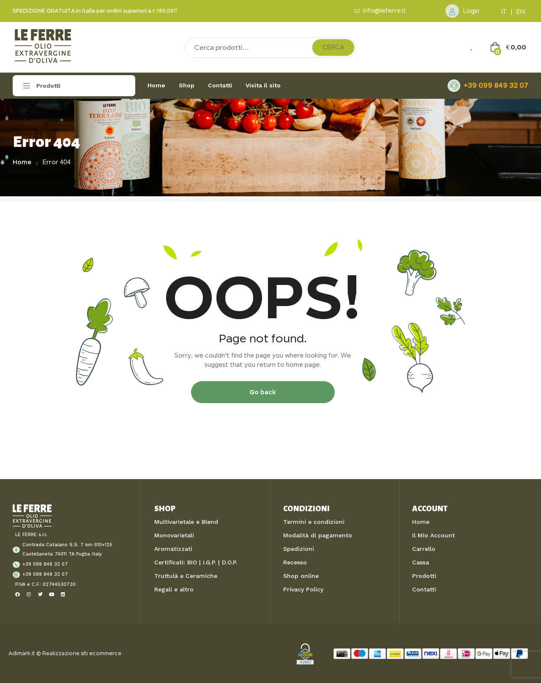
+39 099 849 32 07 (496, 85)
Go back (262, 392)
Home (22, 162)
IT (504, 11)
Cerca (333, 47)
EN (520, 11)
